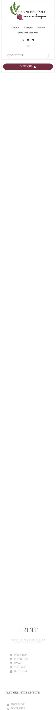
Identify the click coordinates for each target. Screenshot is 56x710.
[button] (28, 45)
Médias (41, 27)
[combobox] (28, 55)
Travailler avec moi (28, 33)
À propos (28, 27)
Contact (15, 27)
